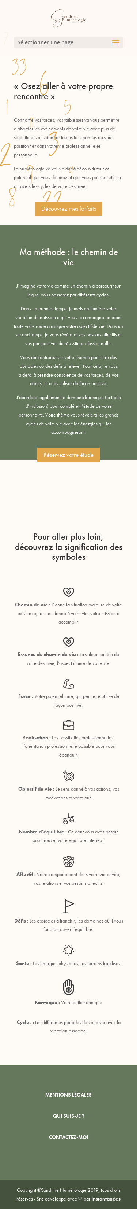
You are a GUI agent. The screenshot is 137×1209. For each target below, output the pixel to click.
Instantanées (106, 1198)
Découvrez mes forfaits (68, 208)
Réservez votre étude (68, 455)
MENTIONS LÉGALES (68, 1094)
